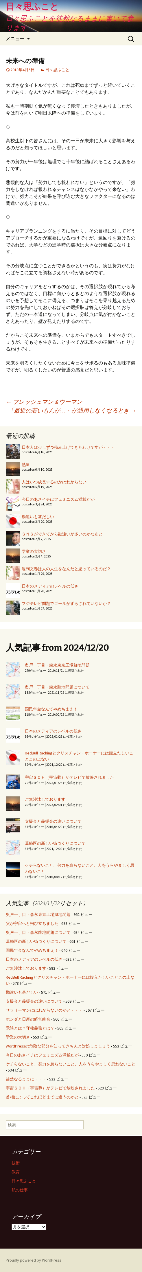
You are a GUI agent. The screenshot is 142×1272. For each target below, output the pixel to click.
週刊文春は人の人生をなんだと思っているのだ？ (66, 568)
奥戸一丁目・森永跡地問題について (57, 687)
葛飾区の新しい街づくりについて (55, 843)
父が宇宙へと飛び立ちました (32, 923)
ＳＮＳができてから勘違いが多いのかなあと (62, 534)
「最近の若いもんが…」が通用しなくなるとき (72, 410)
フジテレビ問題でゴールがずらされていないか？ (66, 603)
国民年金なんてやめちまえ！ (51, 709)
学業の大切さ (34, 551)
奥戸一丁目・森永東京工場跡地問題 (57, 665)
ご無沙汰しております (45, 799)
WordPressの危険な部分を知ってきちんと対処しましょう (58, 1046)
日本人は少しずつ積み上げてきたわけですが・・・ (68, 447)
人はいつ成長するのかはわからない (54, 482)
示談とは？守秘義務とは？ (30, 1028)
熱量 (26, 464)
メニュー (15, 38)
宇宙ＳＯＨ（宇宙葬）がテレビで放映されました (69, 777)
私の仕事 (20, 1189)
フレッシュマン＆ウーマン (44, 401)
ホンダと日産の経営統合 (28, 1019)
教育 (16, 1172)
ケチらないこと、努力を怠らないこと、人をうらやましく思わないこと (70, 1064)
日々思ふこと (57, 69)
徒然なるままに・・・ (26, 1079)
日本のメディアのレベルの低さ (50, 586)
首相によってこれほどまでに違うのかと (42, 1097)
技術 (16, 1163)
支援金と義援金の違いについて (53, 821)
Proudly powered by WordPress (33, 1260)
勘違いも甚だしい (38, 516)
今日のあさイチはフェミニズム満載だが (58, 499)
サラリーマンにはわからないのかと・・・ (44, 1010)
